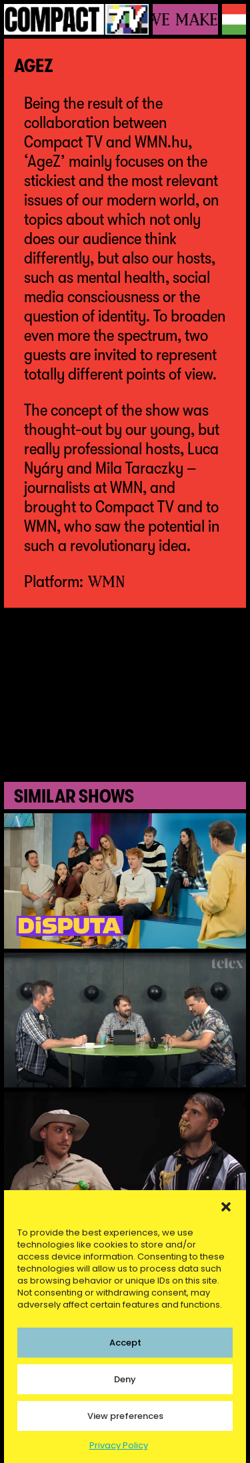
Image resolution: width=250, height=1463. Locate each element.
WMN (106, 581)
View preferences (125, 1416)
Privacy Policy (118, 1445)
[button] (226, 1206)
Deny (125, 1379)
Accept (125, 1342)
